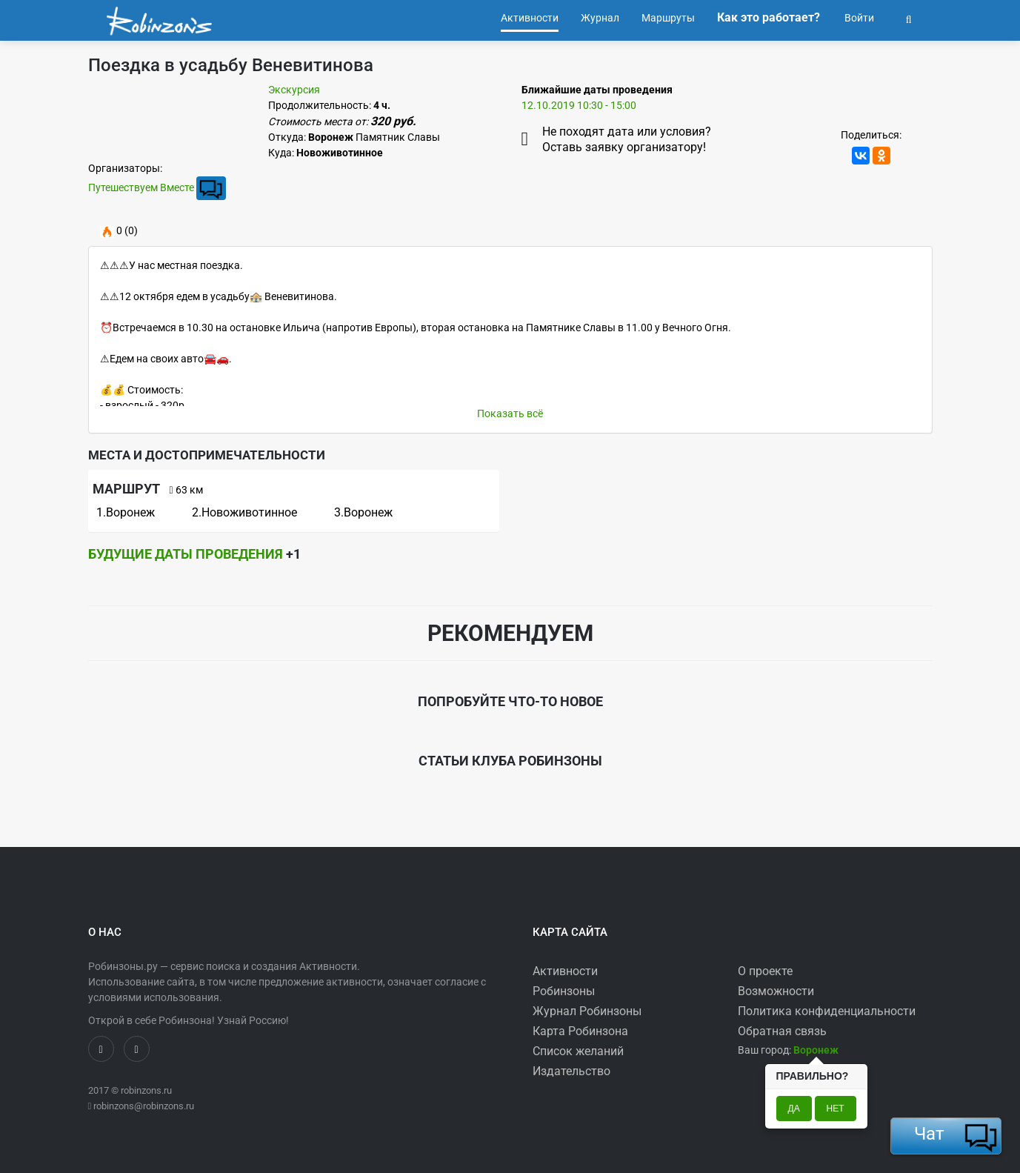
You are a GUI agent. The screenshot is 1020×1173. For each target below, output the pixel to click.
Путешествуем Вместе (141, 187)
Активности (565, 971)
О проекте (765, 971)
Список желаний (578, 1051)
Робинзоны (564, 991)
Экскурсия (294, 90)
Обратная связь (782, 1031)
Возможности (776, 991)
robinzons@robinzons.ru (143, 1105)
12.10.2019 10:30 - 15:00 (578, 105)
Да (794, 1108)
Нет (835, 1108)
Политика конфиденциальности (827, 1011)
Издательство (571, 1071)
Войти (858, 18)
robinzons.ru (146, 1090)
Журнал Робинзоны (587, 1011)
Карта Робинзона (580, 1031)
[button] (908, 18)
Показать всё (510, 413)
